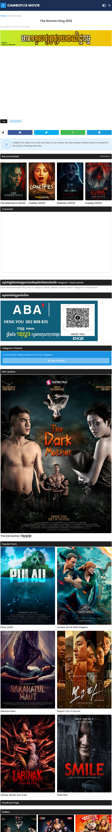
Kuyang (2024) (93, 203)
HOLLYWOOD (15, 16)
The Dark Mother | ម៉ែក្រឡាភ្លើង (16, 536)
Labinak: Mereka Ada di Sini (14, 795)
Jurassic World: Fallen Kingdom (72, 627)
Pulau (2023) (7, 627)
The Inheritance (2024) (13, 203)
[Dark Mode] (104, 5)
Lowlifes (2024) (37, 203)
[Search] (109, 5)
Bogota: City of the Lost (68, 711)
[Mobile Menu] (3, 5)
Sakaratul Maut (8, 711)
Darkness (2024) (66, 203)
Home (3, 16)
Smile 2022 (62, 795)
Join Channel (57, 360)
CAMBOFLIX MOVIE (23, 5)
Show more (105, 156)
